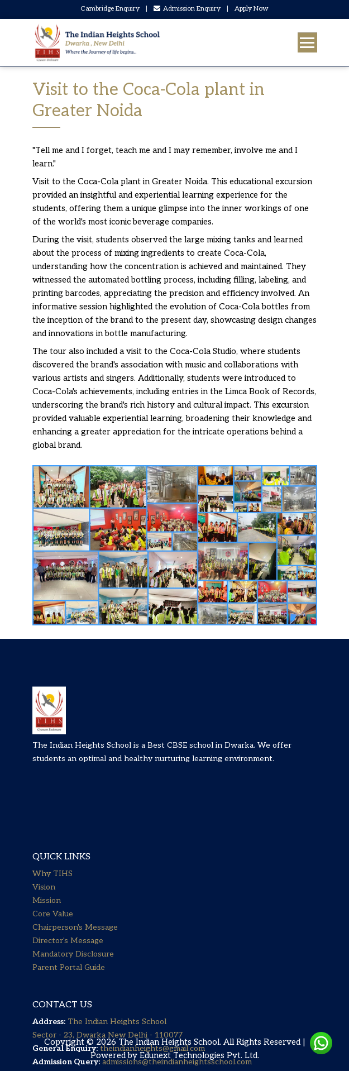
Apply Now (252, 8)
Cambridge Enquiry (110, 8)
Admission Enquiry (187, 8)
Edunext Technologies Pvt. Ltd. (199, 1055)
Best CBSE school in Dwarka (200, 759)
